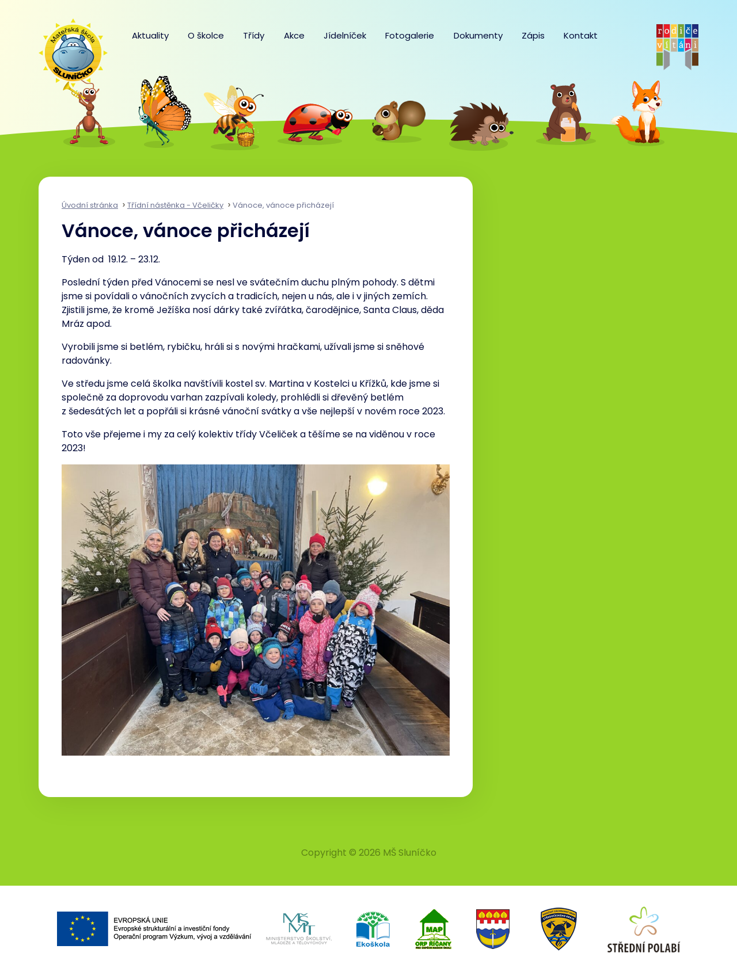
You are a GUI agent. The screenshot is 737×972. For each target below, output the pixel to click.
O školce (206, 35)
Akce (294, 35)
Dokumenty (478, 35)
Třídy (253, 35)
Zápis (533, 35)
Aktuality (150, 35)
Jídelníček (345, 35)
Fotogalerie (409, 35)
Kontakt (581, 35)
